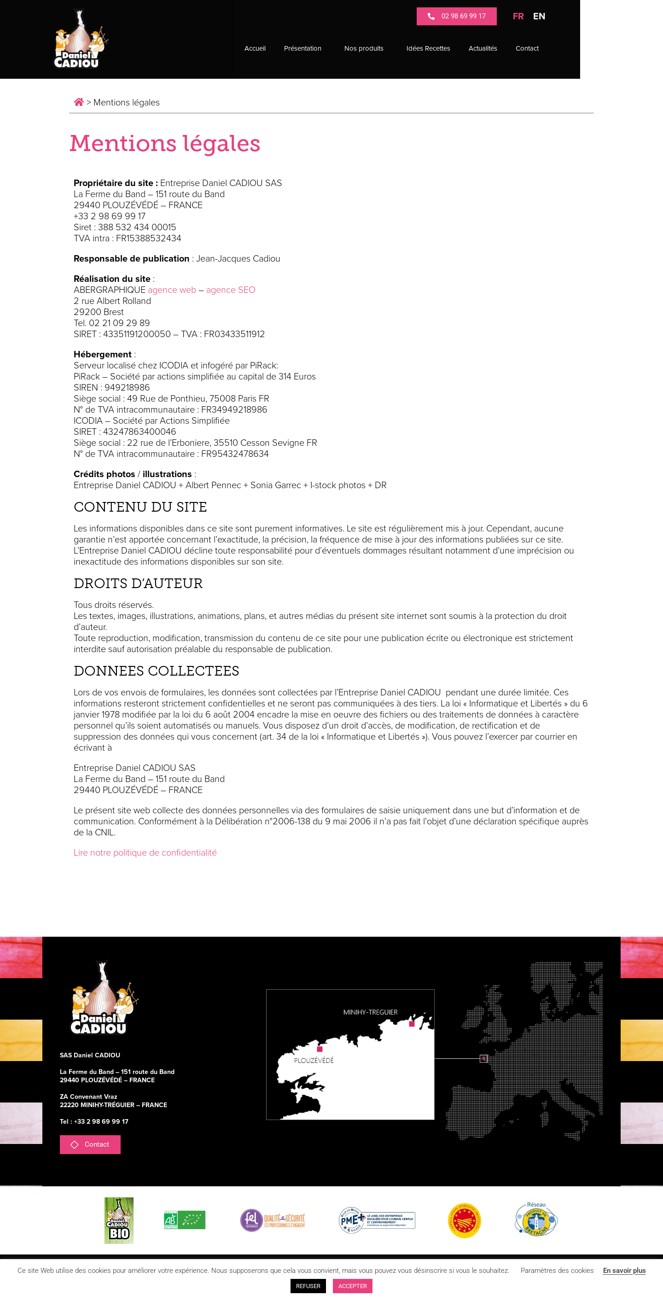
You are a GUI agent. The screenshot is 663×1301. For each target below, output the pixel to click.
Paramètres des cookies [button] (557, 1270)
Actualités (524, 48)
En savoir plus (624, 1270)
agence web (172, 290)
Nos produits (408, 48)
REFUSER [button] (308, 1286)
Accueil (296, 48)
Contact (568, 48)
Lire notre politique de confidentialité (145, 852)
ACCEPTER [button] (352, 1286)
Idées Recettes (470, 48)
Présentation (346, 48)
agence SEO (231, 290)
